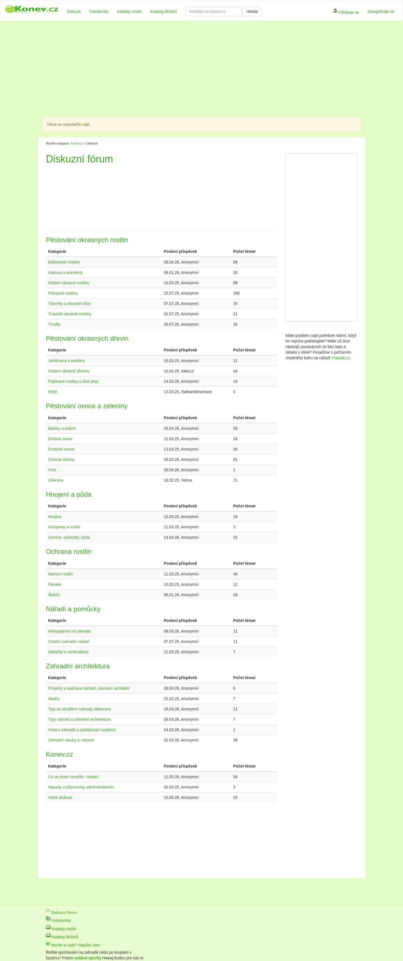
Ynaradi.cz (340, 358)
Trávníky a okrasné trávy (69, 303)
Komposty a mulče (64, 527)
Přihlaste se (346, 13)
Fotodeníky (99, 11)
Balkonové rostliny (64, 262)
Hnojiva (54, 516)
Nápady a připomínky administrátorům (81, 787)
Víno (52, 470)
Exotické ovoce (61, 449)
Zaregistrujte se (380, 11)
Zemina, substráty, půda (69, 537)
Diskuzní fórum (61, 912)
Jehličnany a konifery (66, 360)
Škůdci (54, 595)
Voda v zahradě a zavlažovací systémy (82, 729)
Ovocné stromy (61, 459)
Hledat (251, 11)
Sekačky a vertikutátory (68, 652)
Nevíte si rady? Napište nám (73, 945)
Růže (52, 391)
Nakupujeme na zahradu (69, 631)
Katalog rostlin (129, 11)
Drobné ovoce (60, 439)
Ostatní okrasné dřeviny (69, 371)
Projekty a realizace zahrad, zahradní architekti (89, 688)
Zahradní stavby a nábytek (71, 740)
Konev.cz (77, 143)
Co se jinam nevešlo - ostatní (73, 777)
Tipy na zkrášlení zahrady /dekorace (79, 709)
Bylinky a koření (62, 428)
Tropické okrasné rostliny (70, 314)
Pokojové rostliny (63, 293)
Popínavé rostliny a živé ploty (73, 381)
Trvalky (54, 324)
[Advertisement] (173, 70)
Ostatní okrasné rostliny (68, 283)
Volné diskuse (60, 797)
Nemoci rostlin (60, 574)
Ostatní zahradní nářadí (68, 641)
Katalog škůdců (163, 11)
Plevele (54, 584)
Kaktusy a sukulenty (65, 272)
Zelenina (55, 480)
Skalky (54, 698)
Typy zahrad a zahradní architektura (79, 719)
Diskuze (74, 11)
